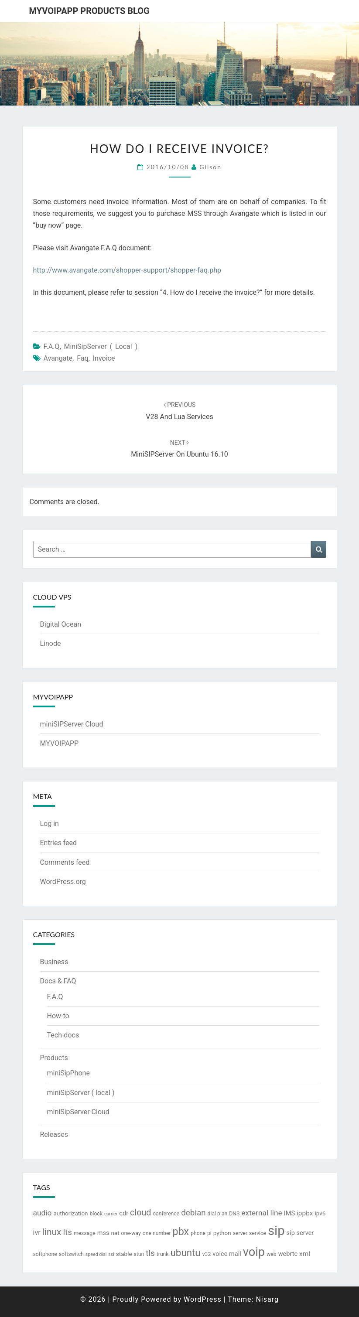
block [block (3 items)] (96, 1214)
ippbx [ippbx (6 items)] (305, 1213)
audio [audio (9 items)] (42, 1212)
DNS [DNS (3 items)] (234, 1214)
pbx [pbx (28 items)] (181, 1231)
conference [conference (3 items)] (166, 1214)
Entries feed (58, 843)
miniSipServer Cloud (78, 1112)
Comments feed (65, 862)
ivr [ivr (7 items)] (37, 1232)
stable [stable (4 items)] (124, 1253)
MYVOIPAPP (59, 743)
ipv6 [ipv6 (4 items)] (320, 1213)
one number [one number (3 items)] (157, 1233)
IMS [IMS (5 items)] (289, 1213)
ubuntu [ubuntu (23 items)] (186, 1252)
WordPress (203, 1299)
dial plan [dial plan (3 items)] (218, 1214)
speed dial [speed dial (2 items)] (95, 1254)
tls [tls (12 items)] (150, 1253)
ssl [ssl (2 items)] (111, 1254)
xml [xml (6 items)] (304, 1254)
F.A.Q (51, 346)
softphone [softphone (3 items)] (45, 1254)
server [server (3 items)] (240, 1233)
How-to (58, 1016)
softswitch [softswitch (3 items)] (71, 1254)
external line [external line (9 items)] (261, 1212)
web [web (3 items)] (272, 1254)
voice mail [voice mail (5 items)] (226, 1254)
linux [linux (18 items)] (52, 1231)
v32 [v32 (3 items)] (206, 1254)
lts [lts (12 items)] (67, 1232)
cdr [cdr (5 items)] (123, 1213)
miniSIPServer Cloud (71, 724)
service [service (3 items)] (257, 1233)
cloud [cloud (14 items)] (140, 1213)
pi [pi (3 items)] (209, 1233)
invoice (104, 358)
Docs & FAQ (58, 981)
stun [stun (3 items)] (139, 1254)
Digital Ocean (60, 624)
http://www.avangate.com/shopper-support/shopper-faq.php (127, 270)
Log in (49, 823)
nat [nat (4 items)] (115, 1232)
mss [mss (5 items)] (103, 1233)
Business (54, 962)
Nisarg (267, 1299)
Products (54, 1058)
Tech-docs (63, 1035)
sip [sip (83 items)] (276, 1230)
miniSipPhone (68, 1073)
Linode (50, 643)
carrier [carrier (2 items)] (110, 1214)
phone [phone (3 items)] (198, 1233)
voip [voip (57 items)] (254, 1252)
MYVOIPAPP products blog (89, 11)
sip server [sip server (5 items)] (300, 1233)
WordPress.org (63, 881)
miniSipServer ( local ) (101, 346)
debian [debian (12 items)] (193, 1213)
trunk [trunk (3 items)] (163, 1254)
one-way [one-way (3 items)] (131, 1233)
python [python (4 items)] (222, 1232)
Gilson (210, 167)
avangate (57, 358)
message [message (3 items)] (85, 1233)
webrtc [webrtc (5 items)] (287, 1254)
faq (82, 358)
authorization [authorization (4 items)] (70, 1213)
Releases (54, 1134)
